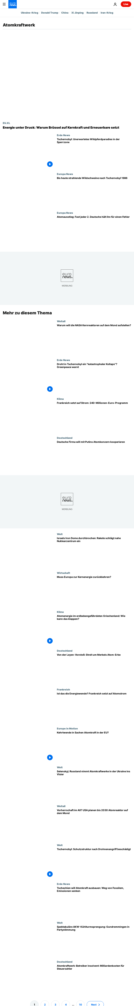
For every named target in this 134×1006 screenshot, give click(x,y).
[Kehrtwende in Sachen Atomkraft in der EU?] (94, 746)
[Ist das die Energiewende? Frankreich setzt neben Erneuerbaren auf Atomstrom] (94, 707)
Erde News (63, 135)
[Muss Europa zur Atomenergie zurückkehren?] (94, 591)
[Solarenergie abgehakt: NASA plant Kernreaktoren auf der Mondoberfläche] (94, 339)
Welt (60, 534)
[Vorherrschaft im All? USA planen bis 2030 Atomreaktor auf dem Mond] (94, 824)
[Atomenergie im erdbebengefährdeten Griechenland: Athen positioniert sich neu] (94, 630)
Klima (60, 398)
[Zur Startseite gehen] (12, 4)
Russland (92, 12)
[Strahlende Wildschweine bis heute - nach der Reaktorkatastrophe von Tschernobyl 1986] (94, 192)
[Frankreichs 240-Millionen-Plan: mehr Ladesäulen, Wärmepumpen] (94, 417)
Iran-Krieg (107, 12)
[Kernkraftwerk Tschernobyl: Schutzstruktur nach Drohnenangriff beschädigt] (94, 863)
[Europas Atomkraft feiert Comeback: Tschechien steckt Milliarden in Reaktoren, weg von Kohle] (94, 902)
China (64, 12)
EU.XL (6, 122)
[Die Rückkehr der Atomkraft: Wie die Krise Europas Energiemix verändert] (67, 127)
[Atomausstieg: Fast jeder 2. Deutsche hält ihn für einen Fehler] (94, 230)
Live (126, 4)
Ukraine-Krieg (29, 12)
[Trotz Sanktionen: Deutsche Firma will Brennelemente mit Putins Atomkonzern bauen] (94, 456)
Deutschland (64, 437)
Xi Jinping (77, 12)
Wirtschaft (63, 572)
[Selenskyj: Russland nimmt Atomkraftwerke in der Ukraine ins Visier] (94, 785)
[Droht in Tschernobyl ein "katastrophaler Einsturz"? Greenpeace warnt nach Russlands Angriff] (94, 378)
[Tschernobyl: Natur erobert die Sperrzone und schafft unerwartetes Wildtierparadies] (94, 153)
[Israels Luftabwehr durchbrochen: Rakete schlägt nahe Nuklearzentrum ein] (94, 552)
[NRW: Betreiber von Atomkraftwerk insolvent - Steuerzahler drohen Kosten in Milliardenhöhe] (94, 979)
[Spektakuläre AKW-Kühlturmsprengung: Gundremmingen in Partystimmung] (94, 940)
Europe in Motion (67, 728)
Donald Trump (49, 12)
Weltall (61, 321)
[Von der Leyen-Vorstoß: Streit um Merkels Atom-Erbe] (94, 668)
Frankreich (63, 689)
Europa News (65, 173)
